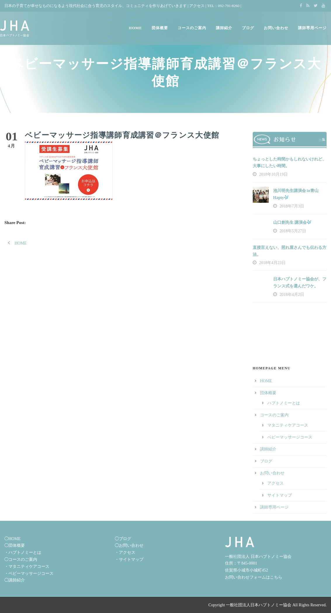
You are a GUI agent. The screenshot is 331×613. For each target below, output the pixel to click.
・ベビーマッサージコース (28, 573)
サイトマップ (279, 495)
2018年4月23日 (272, 263)
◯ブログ (123, 539)
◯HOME (12, 539)
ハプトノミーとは (283, 403)
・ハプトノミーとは (22, 552)
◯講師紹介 (14, 580)
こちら (276, 577)
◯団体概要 (14, 545)
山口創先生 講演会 (292, 222)
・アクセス (125, 552)
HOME (135, 28)
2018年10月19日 (273, 174)
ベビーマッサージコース (289, 437)
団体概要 (160, 28)
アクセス (197, 6)
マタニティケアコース (287, 425)
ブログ (248, 28)
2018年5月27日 (293, 231)
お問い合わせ (276, 28)
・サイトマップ (129, 559)
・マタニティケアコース (26, 566)
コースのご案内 (192, 28)
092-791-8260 (229, 6)
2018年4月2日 (292, 294)
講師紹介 (224, 28)
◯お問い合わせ (129, 545)
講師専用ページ (312, 28)
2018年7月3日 (292, 206)
